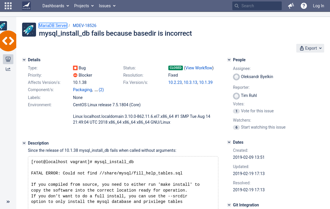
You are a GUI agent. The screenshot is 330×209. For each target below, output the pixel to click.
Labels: (34, 97)
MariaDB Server (53, 25)
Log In (318, 5)
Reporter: (241, 87)
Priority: (35, 75)
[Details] (24, 60)
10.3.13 (190, 82)
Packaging (82, 89)
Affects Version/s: (44, 82)
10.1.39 (206, 82)
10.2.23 (175, 82)
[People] (229, 60)
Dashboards (53, 5)
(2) (101, 89)
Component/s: (41, 89)
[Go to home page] (26, 6)
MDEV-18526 (84, 25)
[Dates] (229, 142)
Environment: (40, 104)
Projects (81, 5)
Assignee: (242, 68)
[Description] (24, 143)
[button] (8, 6)
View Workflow (198, 68)
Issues (105, 5)
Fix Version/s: (135, 82)
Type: (33, 68)
